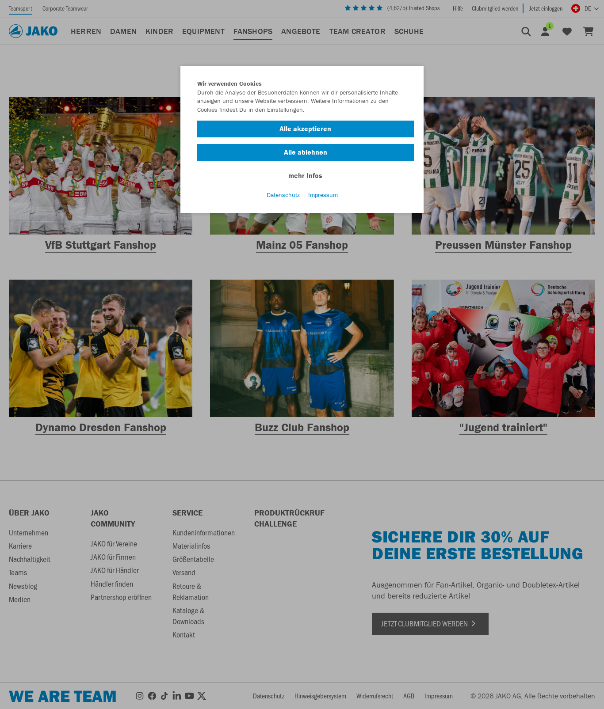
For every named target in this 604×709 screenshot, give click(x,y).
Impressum (323, 195)
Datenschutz (283, 195)
